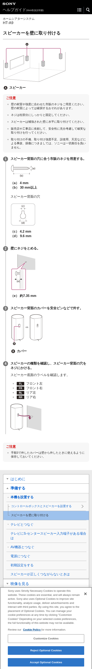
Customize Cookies (45, 641)
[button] (88, 10)
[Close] (85, 596)
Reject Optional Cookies (46, 653)
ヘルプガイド (23, 10)
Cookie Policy (32, 632)
